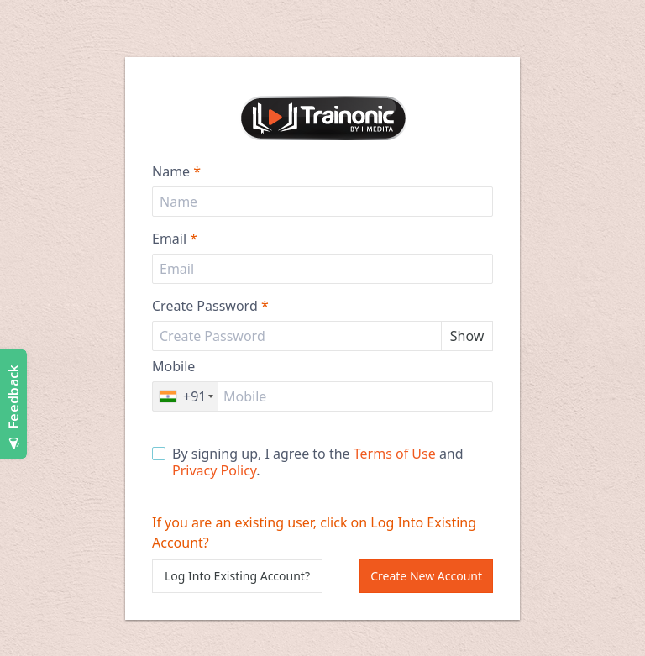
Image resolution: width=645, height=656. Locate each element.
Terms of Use (394, 453)
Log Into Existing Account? (237, 576)
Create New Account (426, 576)
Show (467, 336)
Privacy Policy (214, 470)
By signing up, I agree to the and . (308, 462)
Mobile (173, 366)
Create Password (210, 306)
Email (174, 238)
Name (176, 171)
